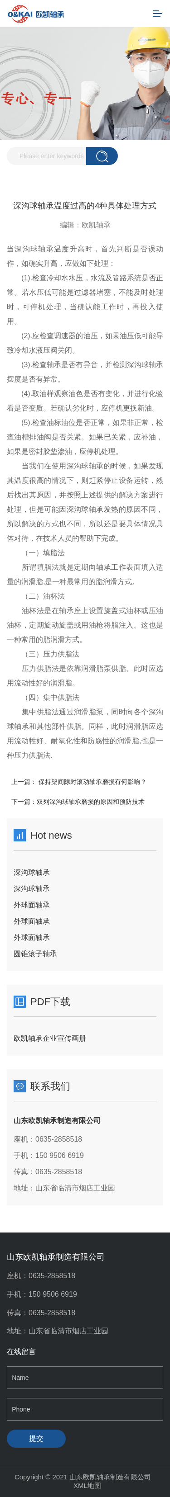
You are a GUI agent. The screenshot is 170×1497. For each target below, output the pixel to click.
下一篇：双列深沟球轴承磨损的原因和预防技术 (78, 801)
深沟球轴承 (32, 872)
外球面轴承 (32, 905)
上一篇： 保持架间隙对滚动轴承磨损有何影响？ (78, 781)
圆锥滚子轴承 (35, 954)
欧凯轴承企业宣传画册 (50, 1038)
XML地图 (87, 1485)
